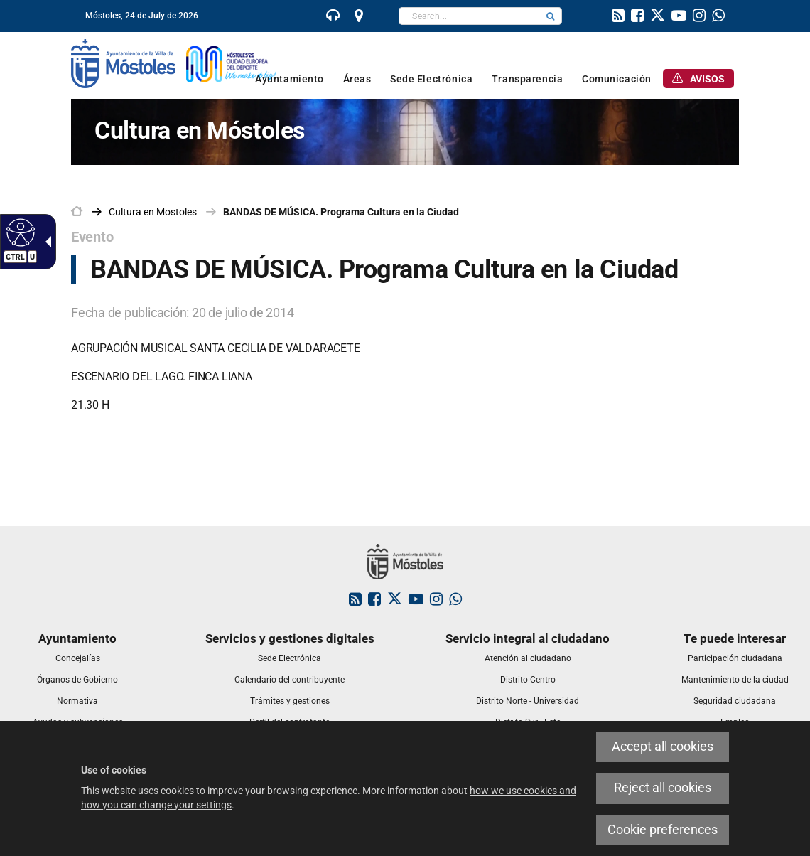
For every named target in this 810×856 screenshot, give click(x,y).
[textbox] (469, 16)
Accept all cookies (662, 746)
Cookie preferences (663, 830)
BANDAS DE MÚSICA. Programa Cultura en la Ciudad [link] (341, 212)
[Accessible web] (19, 232)
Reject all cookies (662, 788)
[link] (333, 17)
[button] (550, 16)
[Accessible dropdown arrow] (45, 241)
